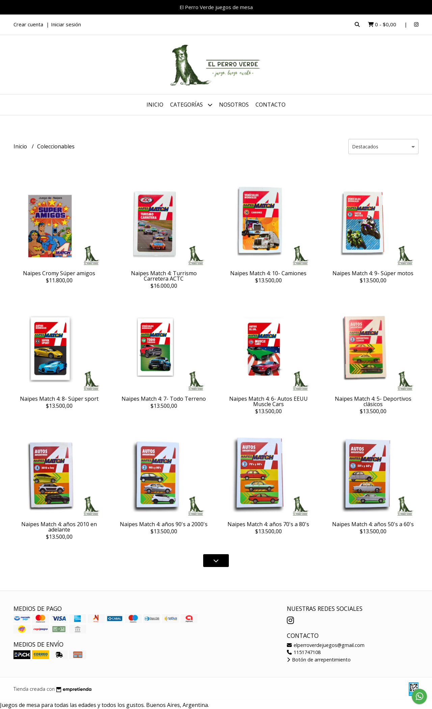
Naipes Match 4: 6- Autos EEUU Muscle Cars (268, 401)
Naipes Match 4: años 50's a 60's (373, 524)
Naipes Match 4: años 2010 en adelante (59, 526)
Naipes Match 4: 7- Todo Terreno (164, 398)
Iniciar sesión (66, 24)
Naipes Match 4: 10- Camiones (268, 273)
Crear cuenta (28, 24)
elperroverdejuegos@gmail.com (325, 645)
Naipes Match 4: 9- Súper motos (372, 273)
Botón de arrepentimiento (319, 659)
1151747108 (304, 652)
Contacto (270, 104)
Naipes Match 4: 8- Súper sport (59, 398)
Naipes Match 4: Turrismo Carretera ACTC (164, 276)
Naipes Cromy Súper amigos (59, 273)
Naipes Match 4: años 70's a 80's (268, 524)
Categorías (191, 104)
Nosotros (234, 104)
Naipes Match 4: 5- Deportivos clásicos (373, 401)
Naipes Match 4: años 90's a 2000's (164, 524)
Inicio (154, 104)
